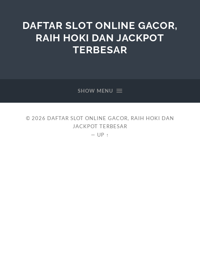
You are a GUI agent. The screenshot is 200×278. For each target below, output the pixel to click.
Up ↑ (103, 135)
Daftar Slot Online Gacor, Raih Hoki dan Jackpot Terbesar (100, 37)
